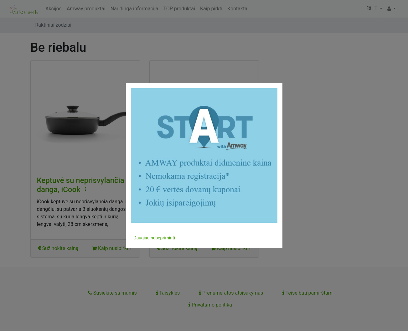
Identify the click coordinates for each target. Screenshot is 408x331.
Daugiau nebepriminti (154, 237)
